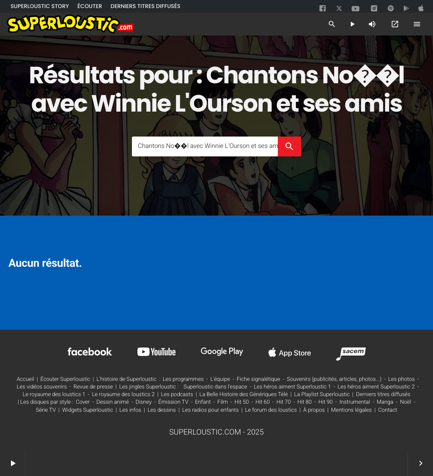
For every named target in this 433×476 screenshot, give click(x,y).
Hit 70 (284, 402)
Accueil (25, 379)
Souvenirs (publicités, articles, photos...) (334, 379)
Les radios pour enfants (210, 410)
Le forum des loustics (271, 410)
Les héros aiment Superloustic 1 (292, 387)
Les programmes (183, 379)
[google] (407, 8)
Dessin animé (112, 402)
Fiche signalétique (258, 379)
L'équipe (220, 379)
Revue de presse (93, 387)
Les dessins (162, 410)
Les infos (130, 410)
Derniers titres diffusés (383, 394)
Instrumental (355, 402)
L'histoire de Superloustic (126, 379)
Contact (387, 410)
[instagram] (374, 9)
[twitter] (340, 8)
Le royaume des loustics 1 (54, 394)
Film (222, 402)
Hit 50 (242, 402)
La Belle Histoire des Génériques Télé (244, 394)
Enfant (203, 402)
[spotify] (390, 8)
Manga (385, 402)
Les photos (401, 379)
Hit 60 (262, 402)
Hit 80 (304, 402)
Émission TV (173, 402)
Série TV (46, 410)
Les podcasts (177, 394)
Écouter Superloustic (65, 379)
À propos (314, 410)
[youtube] (356, 9)
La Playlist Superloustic (322, 394)
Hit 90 (325, 402)
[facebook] (323, 8)
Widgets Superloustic (87, 410)
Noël (405, 402)
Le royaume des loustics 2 (123, 394)
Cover (83, 402)
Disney (144, 402)
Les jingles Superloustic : (148, 387)
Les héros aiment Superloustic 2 (375, 387)
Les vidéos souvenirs (42, 387)
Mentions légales (351, 410)
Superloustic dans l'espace (215, 387)
